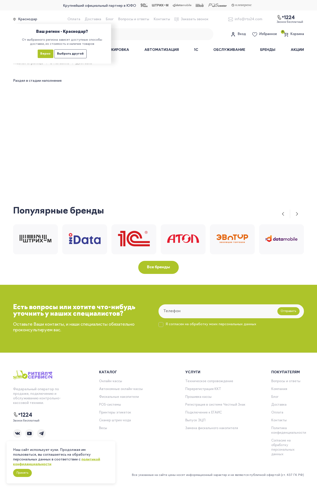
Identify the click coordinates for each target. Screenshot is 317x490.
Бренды (267, 50)
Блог (110, 19)
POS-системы (110, 405)
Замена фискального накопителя (211, 428)
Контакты (161, 19)
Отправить (288, 311)
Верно (45, 53)
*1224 (22, 415)
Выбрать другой (70, 53)
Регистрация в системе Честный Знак (215, 405)
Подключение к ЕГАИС (203, 412)
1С (196, 50)
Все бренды (158, 267)
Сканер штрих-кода (115, 420)
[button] (283, 214)
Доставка (93, 19)
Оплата (73, 19)
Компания (279, 389)
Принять (22, 473)
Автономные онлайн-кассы (121, 389)
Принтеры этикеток (115, 412)
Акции (297, 50)
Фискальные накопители (119, 397)
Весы (103, 428)
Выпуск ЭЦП (195, 420)
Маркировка (116, 50)
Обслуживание (229, 50)
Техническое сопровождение (209, 381)
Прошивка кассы (198, 397)
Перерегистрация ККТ (203, 389)
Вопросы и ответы (133, 19)
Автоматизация (161, 50)
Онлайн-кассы (110, 381)
